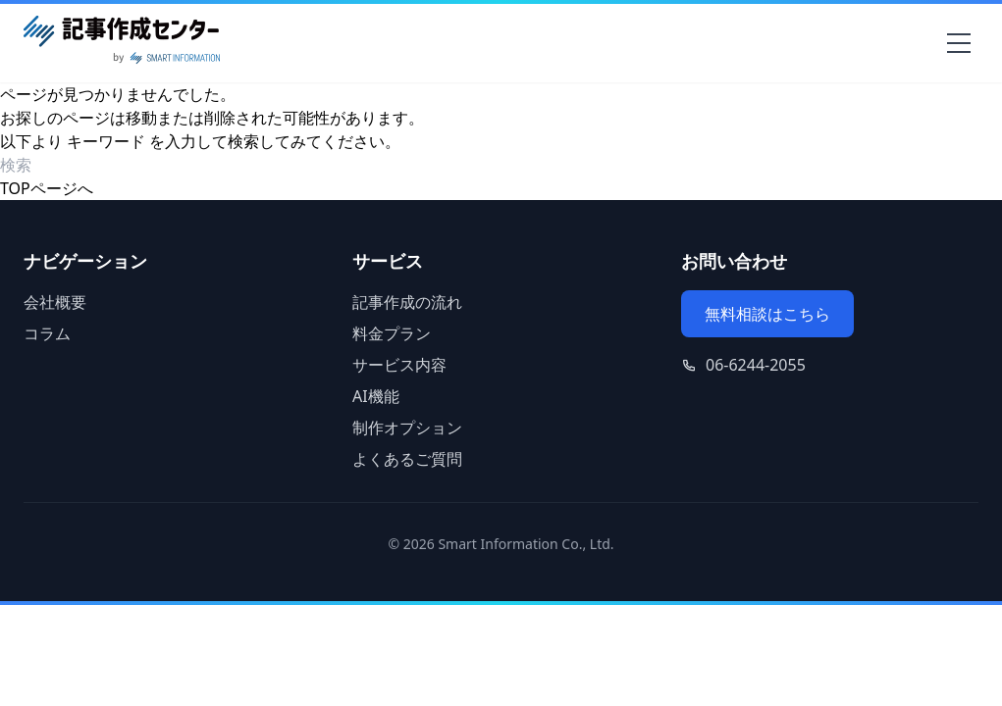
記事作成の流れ (407, 302)
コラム (47, 333)
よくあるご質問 (407, 459)
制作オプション (407, 427)
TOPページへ (46, 188)
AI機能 (375, 396)
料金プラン (391, 333)
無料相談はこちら (767, 314)
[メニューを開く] (958, 43)
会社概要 (55, 302)
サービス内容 (399, 365)
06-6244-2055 (756, 365)
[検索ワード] (112, 164)
